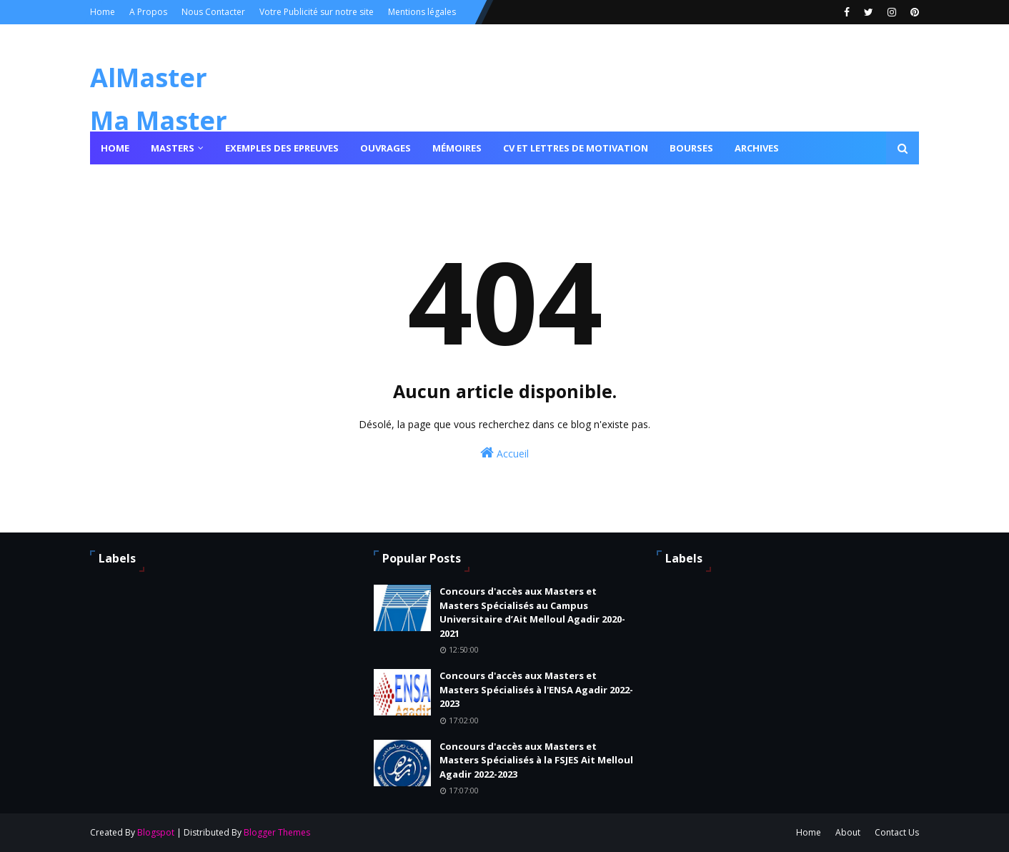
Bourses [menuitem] (691, 148)
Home (102, 12)
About (847, 832)
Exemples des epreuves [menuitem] (282, 148)
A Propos (148, 12)
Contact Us (897, 832)
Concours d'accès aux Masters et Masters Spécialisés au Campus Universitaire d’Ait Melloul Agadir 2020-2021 (532, 612)
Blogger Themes (277, 832)
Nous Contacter (213, 12)
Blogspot (155, 832)
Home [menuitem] (115, 148)
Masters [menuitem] (172, 148)
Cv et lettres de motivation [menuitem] (575, 148)
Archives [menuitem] (757, 148)
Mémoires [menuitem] (457, 148)
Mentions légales (422, 12)
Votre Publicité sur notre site (316, 12)
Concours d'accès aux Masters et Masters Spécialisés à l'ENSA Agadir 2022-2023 (536, 689)
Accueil (504, 452)
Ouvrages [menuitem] (385, 148)
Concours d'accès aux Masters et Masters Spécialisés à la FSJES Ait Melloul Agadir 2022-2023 (536, 760)
